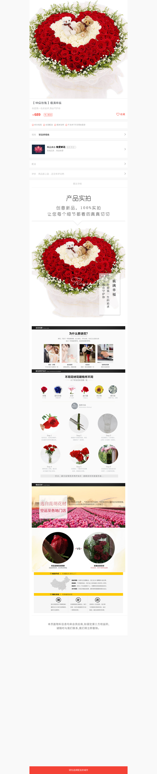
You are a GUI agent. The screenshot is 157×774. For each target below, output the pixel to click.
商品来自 (56, 147)
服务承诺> (71, 147)
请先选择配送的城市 (78, 770)
